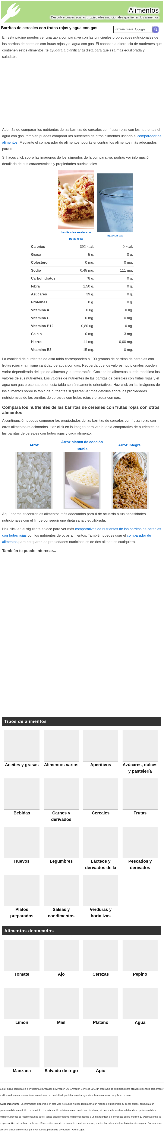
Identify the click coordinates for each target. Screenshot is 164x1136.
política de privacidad (58, 1129)
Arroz (34, 445)
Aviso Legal (78, 1129)
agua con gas (115, 235)
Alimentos (144, 10)
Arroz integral (130, 445)
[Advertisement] (82, 92)
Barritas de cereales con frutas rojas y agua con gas (49, 28)
